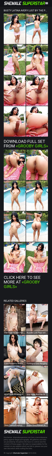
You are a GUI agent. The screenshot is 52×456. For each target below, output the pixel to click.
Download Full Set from (26, 143)
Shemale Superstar (20, 453)
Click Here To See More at (22, 282)
